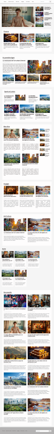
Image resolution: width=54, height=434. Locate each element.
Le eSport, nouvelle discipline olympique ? (48, 13)
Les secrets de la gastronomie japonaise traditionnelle (44, 83)
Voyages (22, 1)
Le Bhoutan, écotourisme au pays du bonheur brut (33, 82)
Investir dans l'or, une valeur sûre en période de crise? (10, 45)
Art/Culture (28, 1)
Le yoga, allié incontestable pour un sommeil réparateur (10, 11)
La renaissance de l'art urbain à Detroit (14, 60)
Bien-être (17, 1)
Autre (33, 1)
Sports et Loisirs (11, 1)
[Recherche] (44, 1)
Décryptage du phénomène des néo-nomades (47, 8)
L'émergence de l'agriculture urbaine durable (47, 24)
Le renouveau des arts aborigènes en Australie (48, 18)
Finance (5, 1)
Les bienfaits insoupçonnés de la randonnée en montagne (8, 83)
